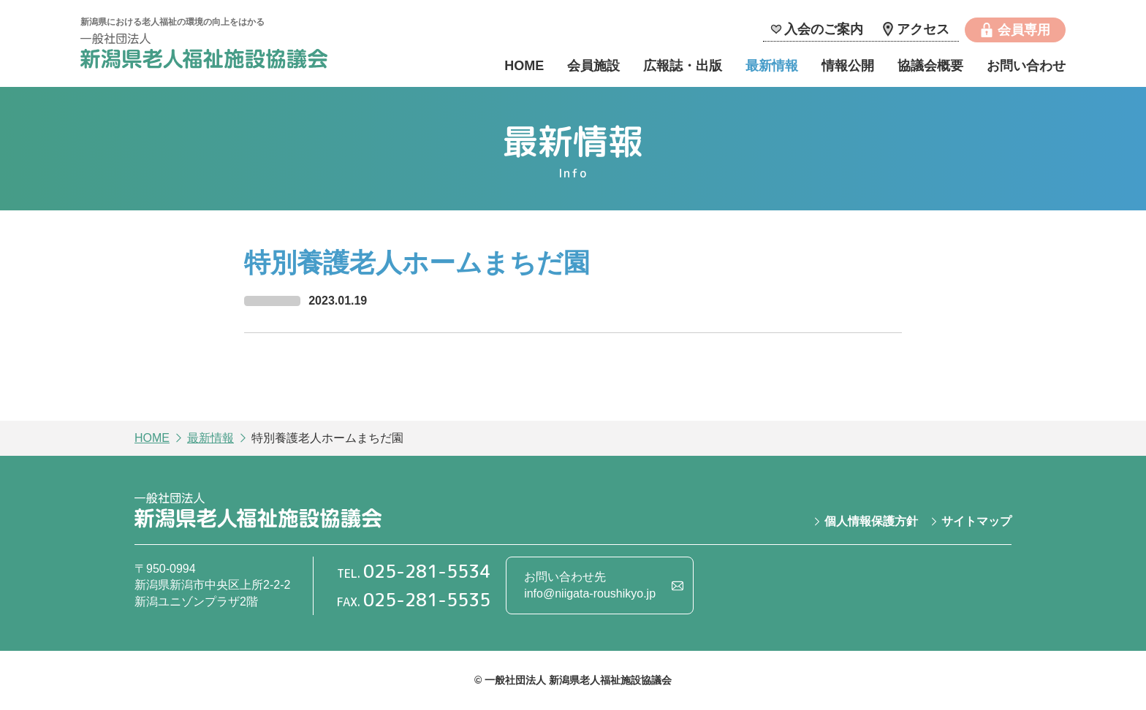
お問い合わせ (1026, 65)
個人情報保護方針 (871, 521)
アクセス (923, 29)
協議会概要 (930, 65)
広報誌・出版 (682, 65)
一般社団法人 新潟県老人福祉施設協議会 (203, 53)
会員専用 (1024, 30)
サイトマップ (976, 521)
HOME (524, 65)
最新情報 (771, 65)
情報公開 (847, 65)
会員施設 (593, 65)
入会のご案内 (823, 29)
